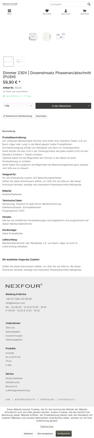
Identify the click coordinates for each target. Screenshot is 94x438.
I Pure (8, 361)
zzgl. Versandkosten (20, 91)
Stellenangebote (14, 339)
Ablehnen (28, 433)
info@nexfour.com (15, 303)
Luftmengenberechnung (18, 390)
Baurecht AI (11, 386)
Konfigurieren (63, 433)
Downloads (41, 116)
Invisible (10, 353)
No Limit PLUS (13, 357)
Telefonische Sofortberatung (17, 116)
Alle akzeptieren (45, 433)
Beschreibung (8, 131)
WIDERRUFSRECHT (25, 399)
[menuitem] (84, 12)
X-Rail (9, 365)
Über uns (10, 327)
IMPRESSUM (47, 399)
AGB (8, 399)
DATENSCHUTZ (66, 399)
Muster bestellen (14, 378)
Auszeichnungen (14, 335)
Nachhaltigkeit (13, 331)
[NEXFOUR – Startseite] (24, 285)
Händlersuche (13, 382)
